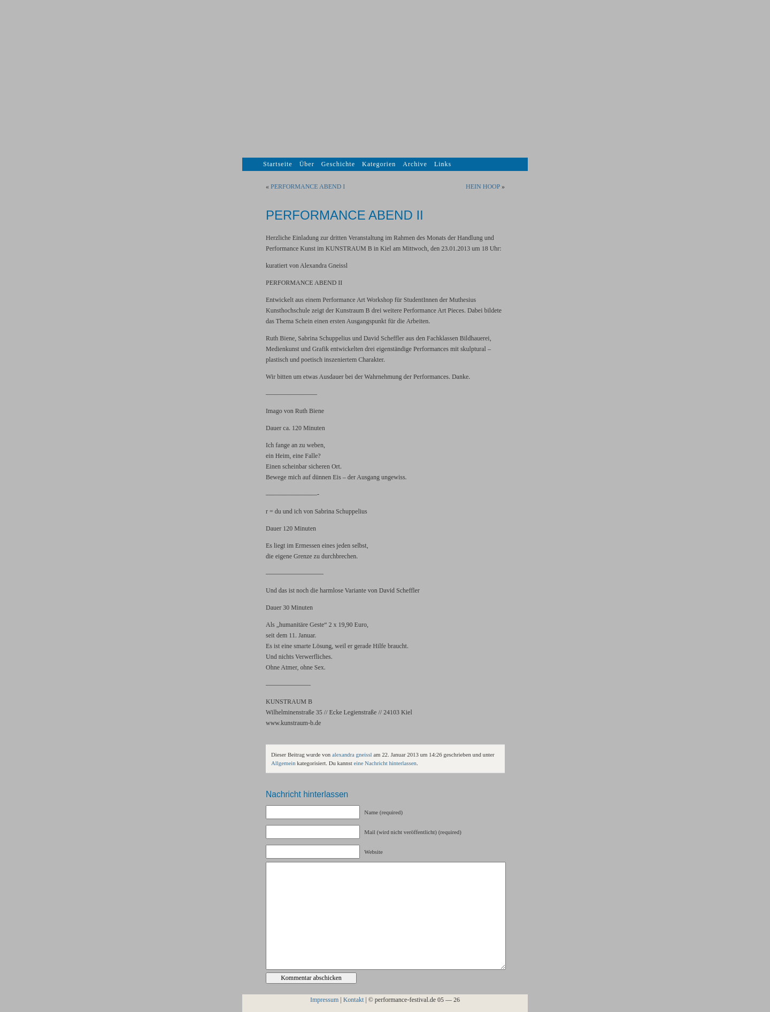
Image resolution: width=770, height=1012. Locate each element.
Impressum (324, 999)
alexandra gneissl (352, 754)
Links (442, 164)
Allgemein (283, 763)
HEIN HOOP (483, 186)
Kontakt (353, 999)
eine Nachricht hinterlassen (385, 763)
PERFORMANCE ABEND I (308, 186)
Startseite (277, 164)
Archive (415, 164)
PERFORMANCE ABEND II (345, 215)
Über (306, 164)
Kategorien (379, 164)
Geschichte (338, 164)
